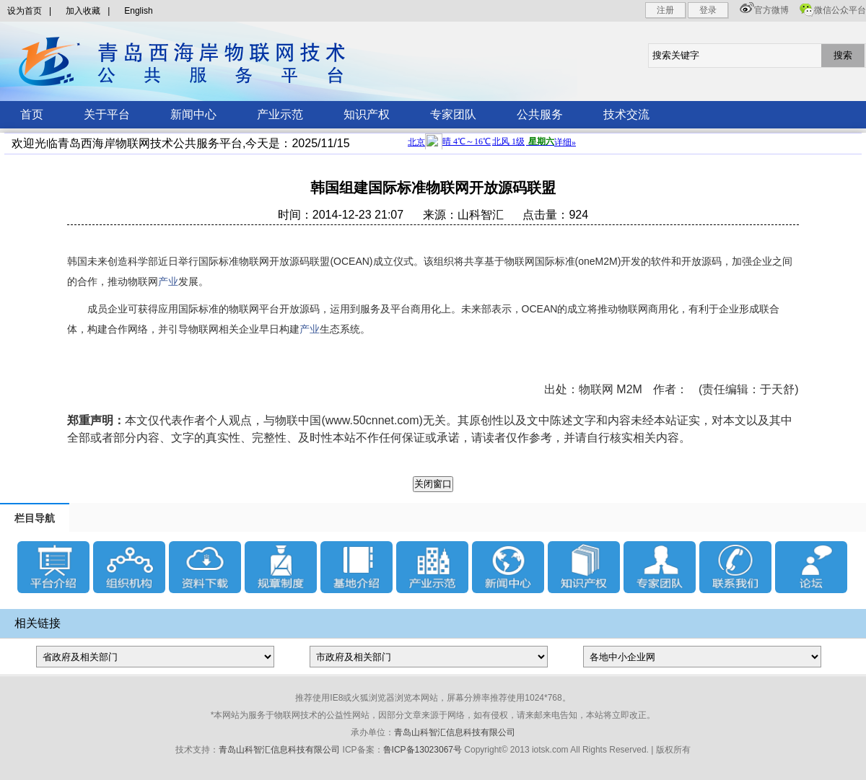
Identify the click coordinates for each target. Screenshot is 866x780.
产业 (168, 281)
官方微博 (771, 10)
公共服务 (540, 114)
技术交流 (626, 114)
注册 (665, 10)
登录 (708, 10)
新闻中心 (193, 114)
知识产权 (367, 114)
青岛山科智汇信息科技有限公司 (454, 732)
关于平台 (107, 114)
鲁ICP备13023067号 (422, 750)
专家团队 (453, 114)
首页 (31, 114)
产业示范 (280, 114)
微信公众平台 (840, 10)
